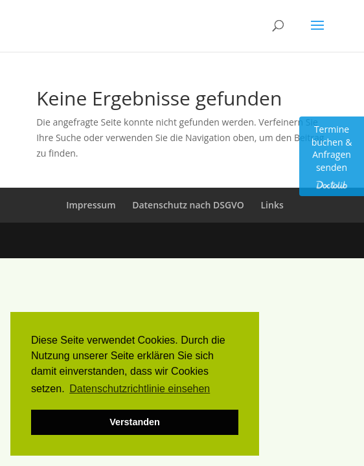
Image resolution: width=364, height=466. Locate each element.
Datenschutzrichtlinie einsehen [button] (139, 388)
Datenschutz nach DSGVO (188, 205)
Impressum (90, 205)
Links (272, 205)
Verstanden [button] (134, 422)
